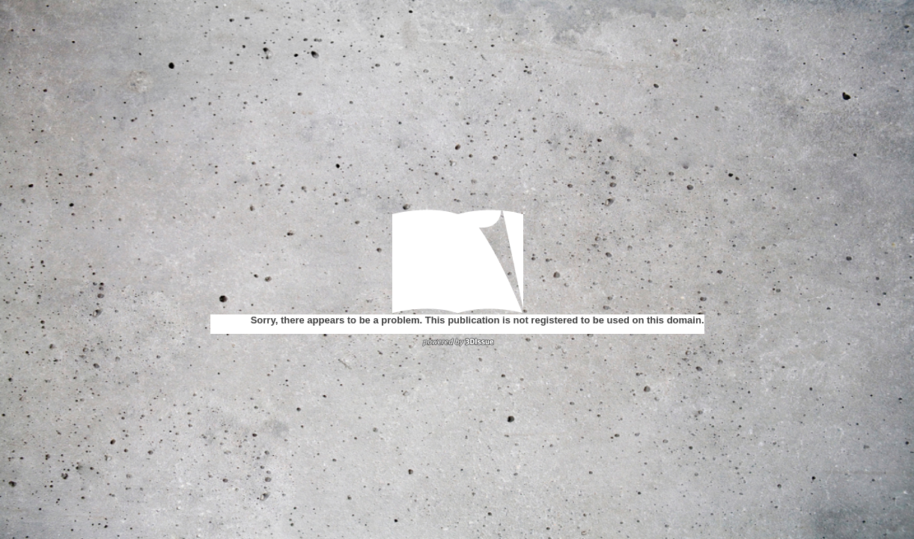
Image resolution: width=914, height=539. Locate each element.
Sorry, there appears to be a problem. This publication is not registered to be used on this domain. (477, 320)
